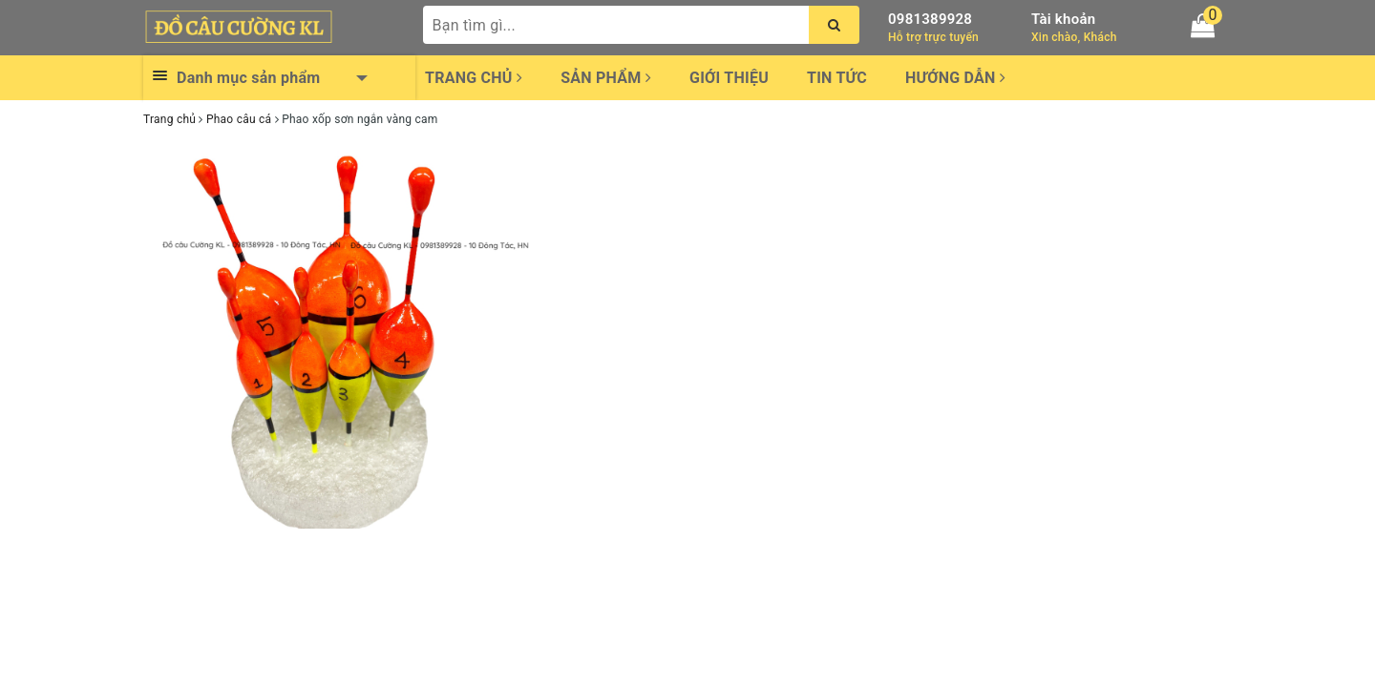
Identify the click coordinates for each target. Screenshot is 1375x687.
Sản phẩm (606, 78)
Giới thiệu (729, 78)
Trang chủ (473, 78)
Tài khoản (1063, 19)
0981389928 (930, 19)
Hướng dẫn (955, 78)
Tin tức (837, 78)
